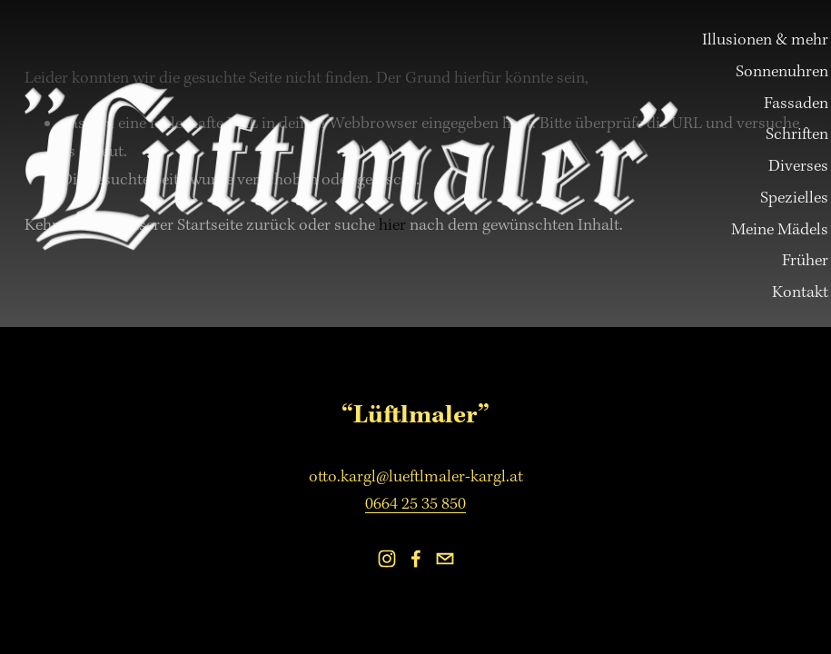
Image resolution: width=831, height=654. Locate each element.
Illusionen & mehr (765, 39)
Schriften (797, 134)
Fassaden (796, 103)
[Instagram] (387, 559)
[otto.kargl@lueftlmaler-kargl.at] (445, 559)
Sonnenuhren (782, 71)
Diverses (798, 165)
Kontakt (800, 292)
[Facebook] (416, 559)
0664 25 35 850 (415, 503)
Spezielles (794, 197)
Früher (805, 260)
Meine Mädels (779, 229)
